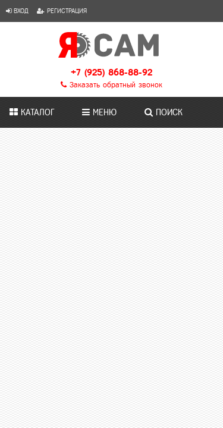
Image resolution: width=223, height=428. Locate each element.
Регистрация (62, 10)
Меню (99, 112)
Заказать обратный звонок (111, 85)
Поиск (164, 112)
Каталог (32, 112)
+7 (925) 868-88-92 (111, 72)
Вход (17, 10)
